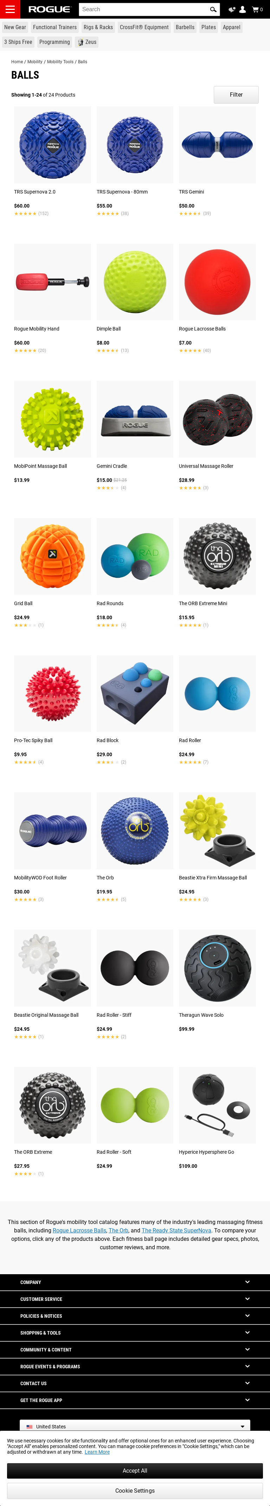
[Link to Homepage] (50, 9)
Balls (82, 61)
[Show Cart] (257, 9)
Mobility (35, 61)
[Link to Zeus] (86, 42)
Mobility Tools (60, 61)
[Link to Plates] (208, 27)
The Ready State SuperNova (176, 1230)
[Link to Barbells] (185, 27)
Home (17, 61)
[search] (149, 9)
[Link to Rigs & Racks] (98, 27)
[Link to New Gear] (15, 27)
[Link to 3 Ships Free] (18, 42)
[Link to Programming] (54, 42)
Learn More (97, 1452)
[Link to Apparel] (232, 27)
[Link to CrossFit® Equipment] (144, 27)
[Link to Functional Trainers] (55, 27)
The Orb (118, 1230)
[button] (213, 9)
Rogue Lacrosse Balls (79, 1230)
